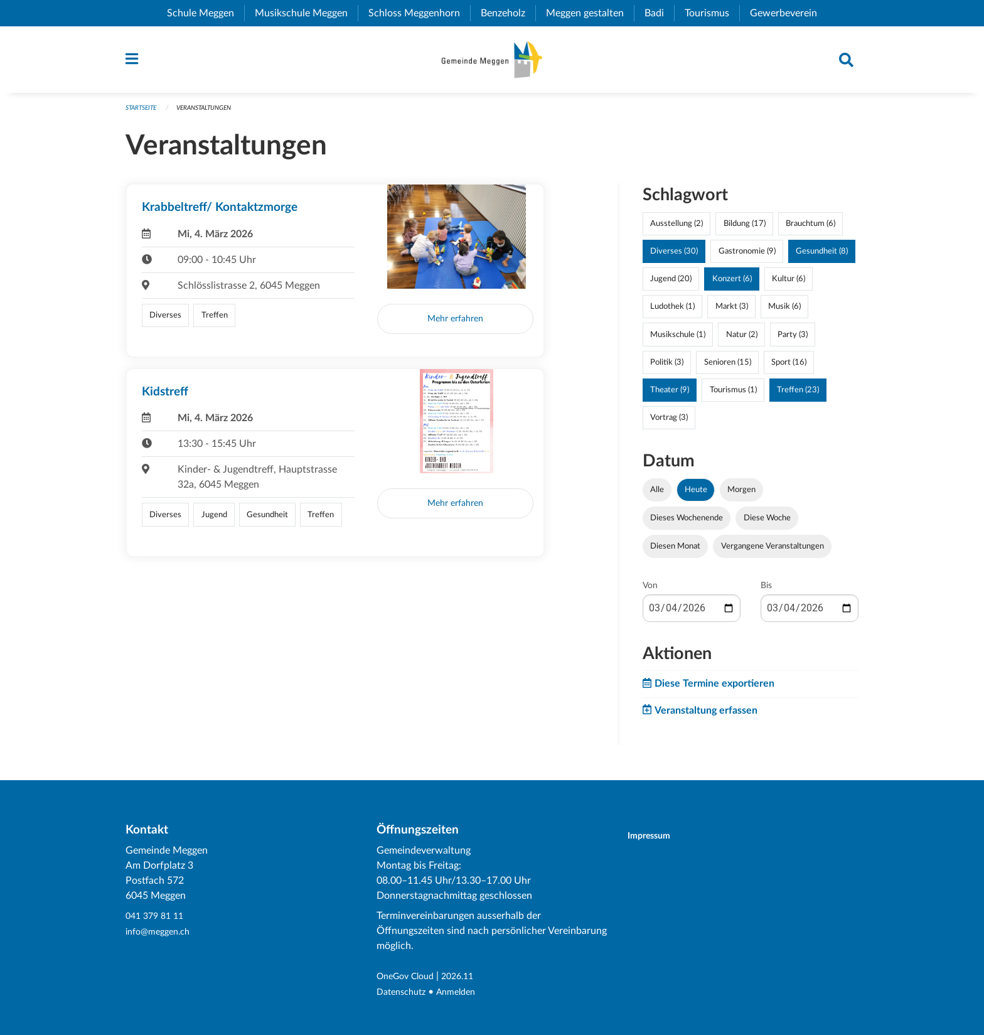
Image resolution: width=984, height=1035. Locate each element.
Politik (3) (666, 368)
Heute (696, 496)
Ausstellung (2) (676, 229)
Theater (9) (669, 396)
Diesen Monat (675, 552)
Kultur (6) (788, 285)
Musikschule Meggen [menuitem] (306, 13)
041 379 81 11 (158, 917)
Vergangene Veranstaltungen (772, 552)
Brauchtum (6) (810, 229)
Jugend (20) (671, 285)
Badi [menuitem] (659, 13)
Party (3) (793, 340)
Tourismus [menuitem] (712, 13)
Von (650, 591)
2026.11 (468, 977)
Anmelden (464, 992)
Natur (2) (741, 340)
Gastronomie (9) (747, 257)
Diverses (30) (674, 257)
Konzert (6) (732, 285)
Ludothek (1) (672, 312)
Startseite (143, 113)
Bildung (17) (745, 229)
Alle (657, 496)
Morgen (741, 496)
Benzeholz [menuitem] (508, 13)
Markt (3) (731, 312)
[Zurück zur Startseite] (491, 63)
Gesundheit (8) (822, 257)
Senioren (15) (727, 368)
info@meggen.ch (162, 932)
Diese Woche (767, 524)
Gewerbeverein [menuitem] (788, 13)
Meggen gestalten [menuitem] (590, 13)
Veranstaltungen (212, 113)
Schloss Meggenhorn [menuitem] (419, 13)
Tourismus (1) (733, 396)
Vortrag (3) (669, 423)
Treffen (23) (798, 396)
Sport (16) (788, 368)
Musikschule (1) (677, 340)
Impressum (657, 836)
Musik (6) (784, 312)
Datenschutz (404, 992)
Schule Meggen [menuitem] (205, 13)
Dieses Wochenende (686, 524)
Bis (766, 591)
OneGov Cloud (409, 977)
